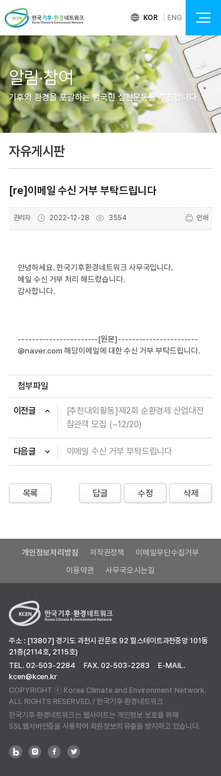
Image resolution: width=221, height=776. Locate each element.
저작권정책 (107, 552)
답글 (100, 493)
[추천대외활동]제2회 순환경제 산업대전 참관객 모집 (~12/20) (135, 417)
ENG (174, 18)
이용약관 (80, 570)
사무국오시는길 (129, 570)
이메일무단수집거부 (167, 552)
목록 (30, 493)
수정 (145, 493)
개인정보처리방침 (50, 552)
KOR (151, 18)
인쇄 (196, 218)
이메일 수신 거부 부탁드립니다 (120, 451)
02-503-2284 (50, 665)
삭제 (191, 493)
